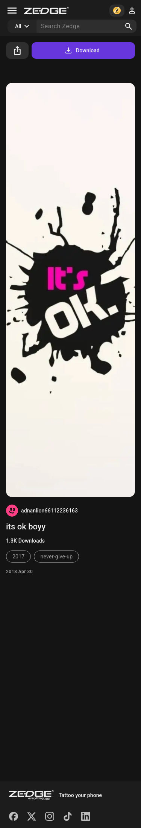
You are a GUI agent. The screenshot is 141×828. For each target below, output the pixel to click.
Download (82, 50)
